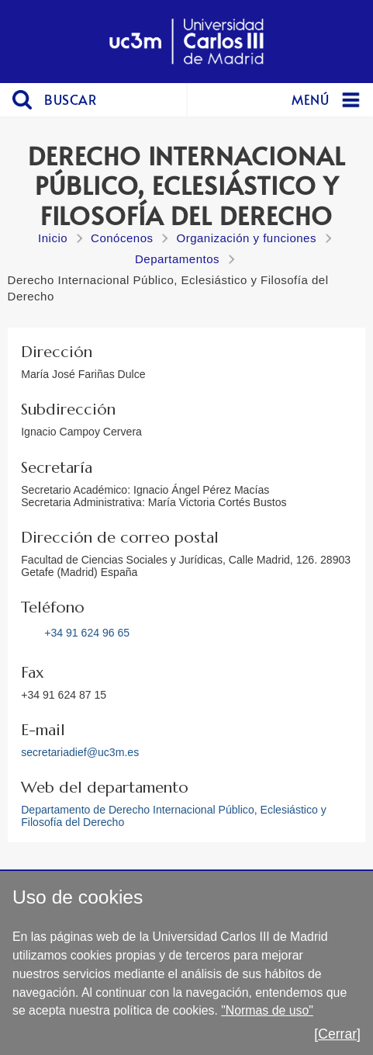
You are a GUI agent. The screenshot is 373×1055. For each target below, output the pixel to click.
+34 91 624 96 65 (87, 632)
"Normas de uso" (267, 1010)
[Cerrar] (337, 1034)
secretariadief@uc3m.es (80, 752)
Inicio (52, 238)
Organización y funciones (246, 238)
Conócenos (122, 238)
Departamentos (177, 258)
